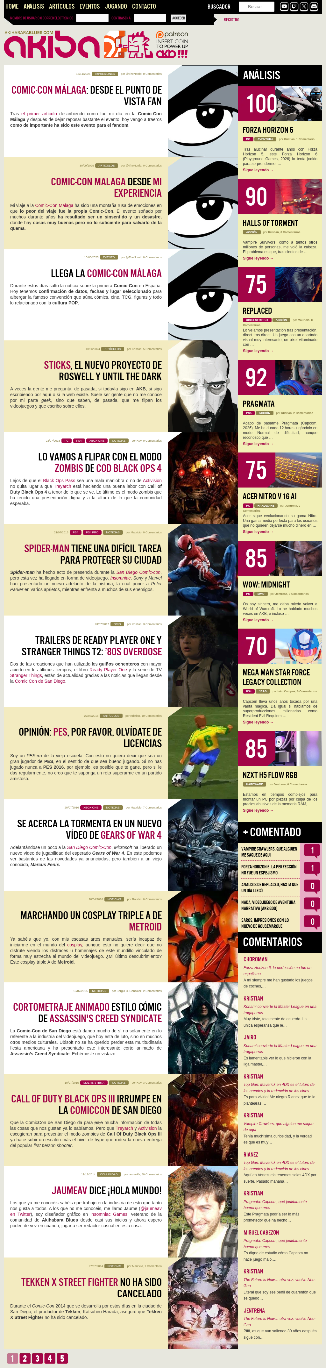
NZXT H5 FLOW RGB (270, 775)
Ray (139, 440)
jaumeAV (134, 1174)
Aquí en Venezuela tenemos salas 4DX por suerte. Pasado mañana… (280, 1178)
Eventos (90, 7)
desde (106, 187)
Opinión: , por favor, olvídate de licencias (90, 737)
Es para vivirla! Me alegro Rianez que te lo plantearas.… (279, 1100)
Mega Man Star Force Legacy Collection (276, 677)
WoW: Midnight (266, 585)
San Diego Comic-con (138, 572)
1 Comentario (153, 1266)
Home (11, 7)
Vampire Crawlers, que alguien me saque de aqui (269, 852)
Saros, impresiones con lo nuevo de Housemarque (265, 923)
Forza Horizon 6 (268, 130)
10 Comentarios (151, 715)
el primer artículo (40, 113)
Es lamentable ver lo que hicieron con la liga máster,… (277, 1061)
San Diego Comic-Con (89, 847)
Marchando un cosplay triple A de (91, 921)
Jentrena (291, 505)
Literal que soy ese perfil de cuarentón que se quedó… (280, 1295)
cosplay (74, 944)
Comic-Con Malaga (54, 205)
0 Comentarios (152, 73)
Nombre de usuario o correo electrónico (41, 18)
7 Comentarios (152, 807)
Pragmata (259, 404)
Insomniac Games (109, 1214)
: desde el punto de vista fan (86, 95)
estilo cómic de (87, 1012)
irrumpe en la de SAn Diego (86, 1104)
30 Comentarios (151, 1174)
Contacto (144, 7)
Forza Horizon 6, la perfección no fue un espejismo (269, 870)
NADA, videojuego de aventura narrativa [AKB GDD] (268, 905)
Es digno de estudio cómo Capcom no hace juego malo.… (276, 1256)
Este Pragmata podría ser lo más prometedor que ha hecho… (271, 1217)
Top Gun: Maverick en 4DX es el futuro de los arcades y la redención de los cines (279, 1087)
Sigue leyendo (258, 170)
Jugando (116, 7)
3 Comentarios (152, 624)
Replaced (257, 311)
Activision (152, 480)
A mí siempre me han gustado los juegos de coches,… (278, 983)
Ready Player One (108, 669)
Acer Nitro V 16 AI (270, 497)
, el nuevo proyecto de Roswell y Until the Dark (103, 371)
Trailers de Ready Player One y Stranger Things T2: (92, 646)
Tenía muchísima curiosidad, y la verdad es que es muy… (278, 1139)
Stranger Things (26, 675)
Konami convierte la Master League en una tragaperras (280, 1009)
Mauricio (136, 532)
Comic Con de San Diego (40, 681)
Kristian (136, 349)
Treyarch (62, 486)
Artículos (61, 7)
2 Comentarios (152, 991)
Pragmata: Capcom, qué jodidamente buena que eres (275, 1205)
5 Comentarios (152, 349)
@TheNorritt (133, 73)
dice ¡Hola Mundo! (106, 1190)
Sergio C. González (129, 991)
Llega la (106, 273)
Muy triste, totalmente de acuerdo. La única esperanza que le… (275, 1022)
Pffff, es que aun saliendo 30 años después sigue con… (280, 1334)
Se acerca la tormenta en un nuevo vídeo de (89, 829)
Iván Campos (286, 691)
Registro (231, 20)
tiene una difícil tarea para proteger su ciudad (93, 554)
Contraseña (121, 18)
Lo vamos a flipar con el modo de (100, 462)
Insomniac (120, 578)
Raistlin (137, 899)
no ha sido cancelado (91, 1288)
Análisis (34, 7)
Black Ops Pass (59, 480)
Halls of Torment (270, 223)
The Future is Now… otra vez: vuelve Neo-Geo (280, 1283)
